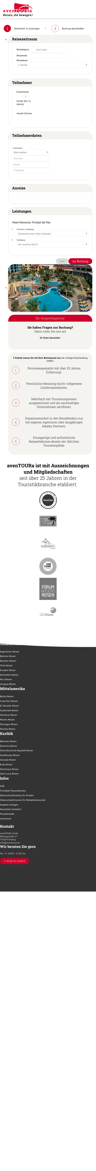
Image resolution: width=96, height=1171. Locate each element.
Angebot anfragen (9, 804)
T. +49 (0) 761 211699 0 (14, 861)
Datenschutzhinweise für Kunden (17, 795)
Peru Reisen (6, 679)
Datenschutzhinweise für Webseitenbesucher (23, 799)
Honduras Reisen (8, 714)
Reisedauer (22, 60)
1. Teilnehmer (17, 148)
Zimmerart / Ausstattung (25, 229)
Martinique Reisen (9, 769)
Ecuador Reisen (8, 670)
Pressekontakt (7, 813)
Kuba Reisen (6, 764)
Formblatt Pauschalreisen (13, 790)
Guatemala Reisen (9, 710)
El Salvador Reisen (9, 705)
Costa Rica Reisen (9, 700)
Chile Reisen (6, 665)
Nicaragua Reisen (9, 724)
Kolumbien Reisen (9, 674)
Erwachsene (23, 91)
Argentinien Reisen (9, 651)
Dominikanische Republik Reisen (16, 750)
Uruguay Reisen (8, 683)
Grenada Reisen (8, 759)
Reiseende (22, 55)
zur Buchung (80, 261)
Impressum (5, 818)
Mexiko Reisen (7, 719)
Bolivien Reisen (8, 656)
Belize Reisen (7, 696)
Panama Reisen (7, 728)
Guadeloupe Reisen (10, 755)
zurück (62, 261)
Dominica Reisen (8, 745)
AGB (2, 785)
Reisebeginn (23, 49)
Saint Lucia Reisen (9, 773)
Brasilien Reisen (8, 660)
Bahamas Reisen (8, 741)
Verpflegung (21, 240)
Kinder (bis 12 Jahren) (24, 102)
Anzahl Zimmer (24, 113)
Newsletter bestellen (10, 809)
